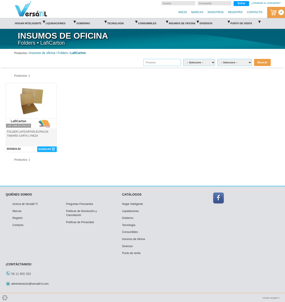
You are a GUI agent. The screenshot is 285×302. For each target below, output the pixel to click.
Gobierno (91, 22)
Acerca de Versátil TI (25, 204)
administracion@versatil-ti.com (30, 283)
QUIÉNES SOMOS (19, 194)
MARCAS (197, 12)
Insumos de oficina (184, 22)
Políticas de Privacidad (80, 222)
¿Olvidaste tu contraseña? (266, 3)
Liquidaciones (61, 22)
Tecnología (122, 22)
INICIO (182, 12)
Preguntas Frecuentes (79, 204)
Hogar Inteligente (30, 22)
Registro (17, 218)
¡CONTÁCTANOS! (19, 264)
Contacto (17, 225)
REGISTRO (235, 12)
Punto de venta (245, 22)
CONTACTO (255, 12)
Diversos (215, 22)
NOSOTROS (216, 12)
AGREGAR (44, 149)
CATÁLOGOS (132, 194)
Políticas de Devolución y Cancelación (81, 213)
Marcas (16, 211)
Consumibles (153, 22)
